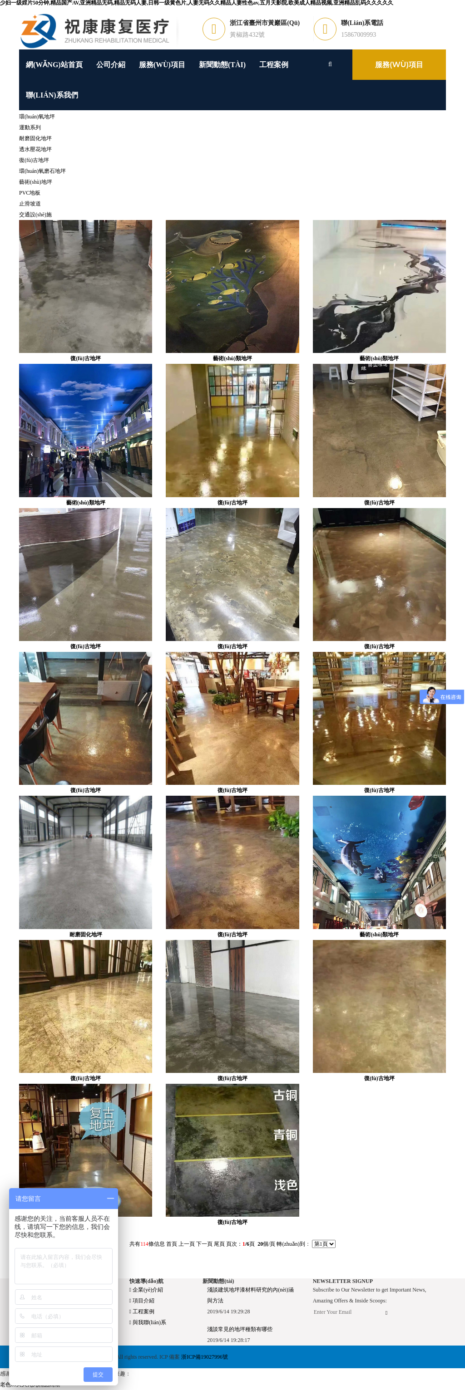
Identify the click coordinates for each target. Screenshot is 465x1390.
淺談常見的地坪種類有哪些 (239, 1329)
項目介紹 (141, 1300)
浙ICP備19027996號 (204, 1357)
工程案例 (273, 65)
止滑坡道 (30, 204)
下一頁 (204, 1244)
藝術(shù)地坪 (35, 182)
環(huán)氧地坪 (37, 116)
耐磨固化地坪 (35, 138)
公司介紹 (110, 65)
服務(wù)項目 (162, 65)
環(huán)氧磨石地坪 (42, 171)
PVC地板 (29, 193)
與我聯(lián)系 (147, 1322)
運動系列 (30, 127)
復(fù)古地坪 (34, 160)
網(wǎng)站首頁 (54, 65)
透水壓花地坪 (35, 149)
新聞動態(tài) (222, 65)
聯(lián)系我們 (52, 95)
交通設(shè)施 (35, 214)
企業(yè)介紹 (146, 1290)
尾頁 (219, 1244)
